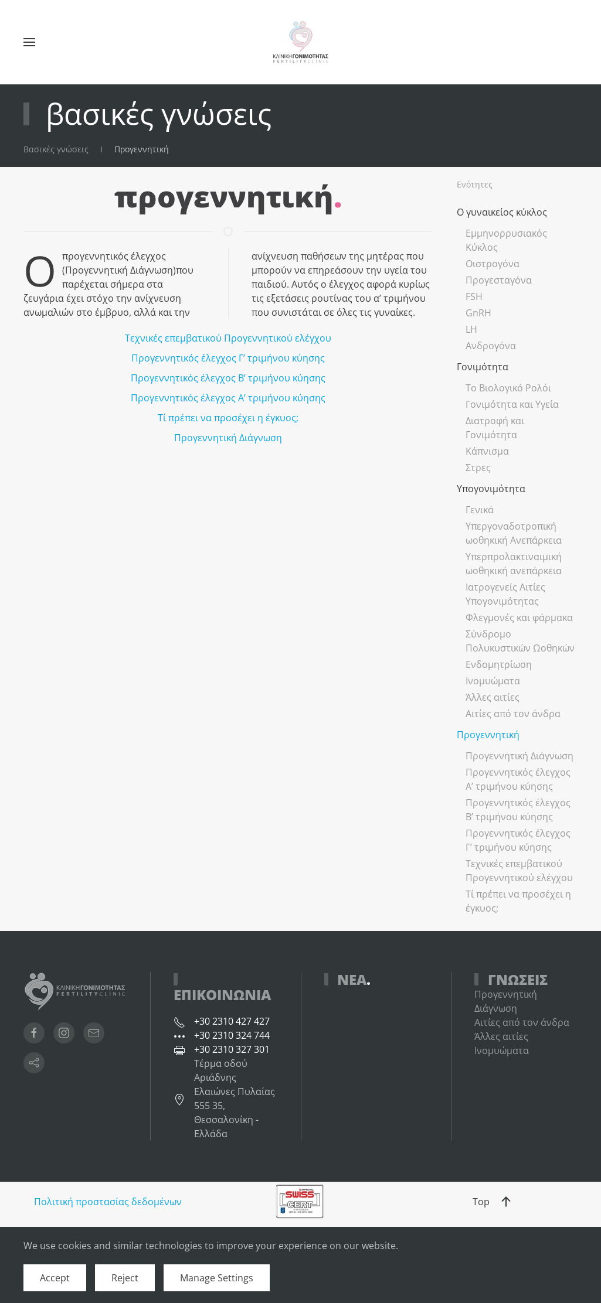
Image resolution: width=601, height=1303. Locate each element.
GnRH (478, 312)
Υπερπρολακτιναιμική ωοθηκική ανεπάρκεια (514, 563)
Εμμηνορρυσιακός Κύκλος (506, 240)
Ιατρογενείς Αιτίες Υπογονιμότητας (505, 594)
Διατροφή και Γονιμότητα (495, 427)
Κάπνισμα (487, 451)
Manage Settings (216, 1277)
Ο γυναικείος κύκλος (502, 212)
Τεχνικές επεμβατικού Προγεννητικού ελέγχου (228, 338)
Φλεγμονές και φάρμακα (519, 617)
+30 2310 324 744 (232, 1035)
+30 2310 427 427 (232, 1021)
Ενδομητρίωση (499, 664)
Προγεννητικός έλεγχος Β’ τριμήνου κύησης (228, 377)
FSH (474, 296)
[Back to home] (300, 42)
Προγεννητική (488, 734)
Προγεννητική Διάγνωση (228, 437)
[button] (29, 42)
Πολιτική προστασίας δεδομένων (108, 1201)
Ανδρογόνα (491, 345)
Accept (55, 1277)
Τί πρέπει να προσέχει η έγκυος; (228, 417)
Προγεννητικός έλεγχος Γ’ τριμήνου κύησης (228, 358)
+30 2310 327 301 (232, 1049)
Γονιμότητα (482, 366)
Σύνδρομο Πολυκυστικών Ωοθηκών (520, 640)
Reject (124, 1277)
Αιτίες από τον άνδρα (513, 713)
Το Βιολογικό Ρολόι (508, 387)
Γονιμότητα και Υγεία (512, 404)
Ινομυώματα (493, 680)
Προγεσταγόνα (499, 280)
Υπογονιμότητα (491, 488)
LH (471, 329)
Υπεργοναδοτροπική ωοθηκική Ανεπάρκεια (514, 533)
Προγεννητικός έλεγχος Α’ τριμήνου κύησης (228, 397)
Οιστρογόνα (492, 263)
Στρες (478, 467)
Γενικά (480, 509)
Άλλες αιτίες (492, 697)
